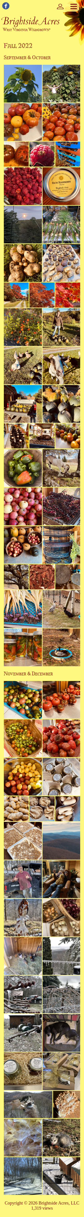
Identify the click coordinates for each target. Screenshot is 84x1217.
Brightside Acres (31, 21)
